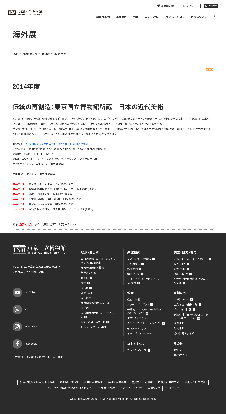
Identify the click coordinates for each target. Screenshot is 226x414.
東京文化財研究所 (168, 382)
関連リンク (154, 388)
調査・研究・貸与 (175, 17)
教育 (136, 17)
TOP (15, 54)
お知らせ (179, 350)
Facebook (25, 344)
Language (211, 6)
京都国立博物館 (69, 382)
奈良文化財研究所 (195, 382)
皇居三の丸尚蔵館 (142, 382)
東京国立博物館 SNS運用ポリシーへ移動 (38, 357)
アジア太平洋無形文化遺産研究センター (70, 388)
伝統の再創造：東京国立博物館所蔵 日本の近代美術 (57, 144)
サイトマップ (172, 388)
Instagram (25, 326)
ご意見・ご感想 (107, 388)
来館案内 (121, 17)
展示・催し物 (103, 17)
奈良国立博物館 (93, 382)
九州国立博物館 (117, 382)
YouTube (24, 292)
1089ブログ (180, 355)
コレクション (152, 17)
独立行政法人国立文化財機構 (37, 382)
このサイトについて (132, 388)
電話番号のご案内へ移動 (28, 272)
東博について (198, 17)
